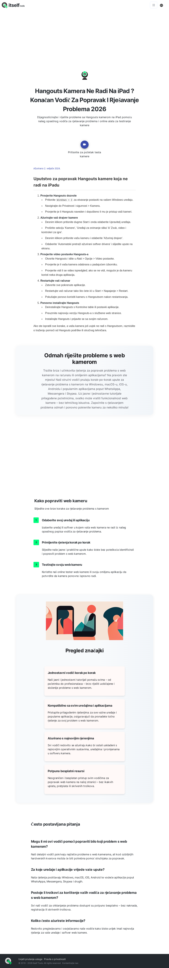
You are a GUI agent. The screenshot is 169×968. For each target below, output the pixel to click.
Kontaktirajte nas (70, 963)
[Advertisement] (84, 35)
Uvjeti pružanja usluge (30, 959)
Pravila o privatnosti (55, 959)
